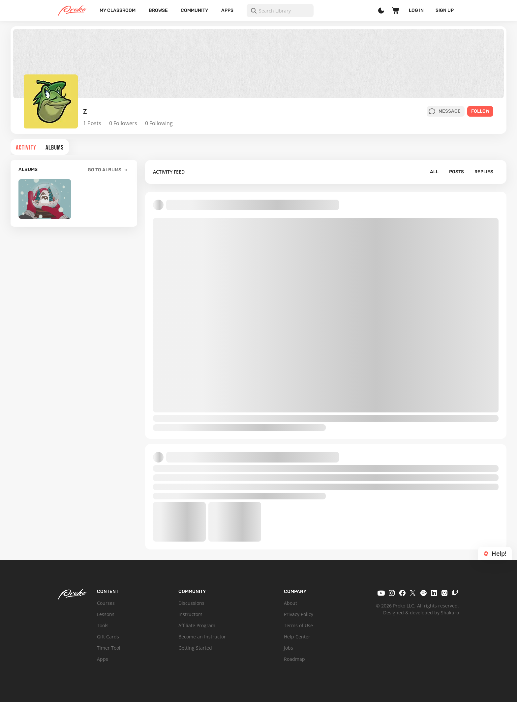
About (290, 603)
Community (194, 10)
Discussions (191, 603)
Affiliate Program (196, 625)
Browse (158, 10)
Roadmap (294, 659)
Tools (102, 625)
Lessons (105, 614)
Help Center (297, 636)
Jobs (288, 648)
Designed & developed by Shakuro (421, 612)
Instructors (190, 614)
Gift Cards (108, 636)
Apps (227, 10)
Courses (106, 603)
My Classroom (118, 10)
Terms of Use (298, 625)
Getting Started (195, 648)
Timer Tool (108, 648)
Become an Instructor (202, 636)
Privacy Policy (298, 614)
